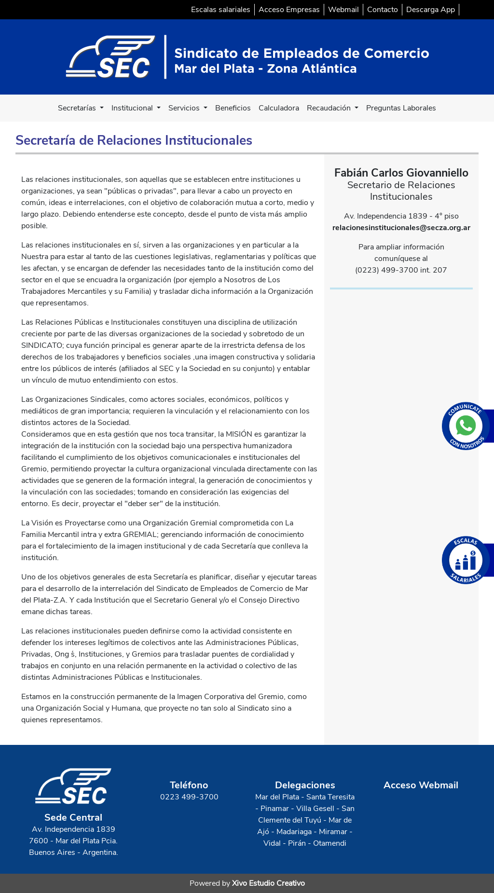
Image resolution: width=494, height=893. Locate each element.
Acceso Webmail (421, 785)
